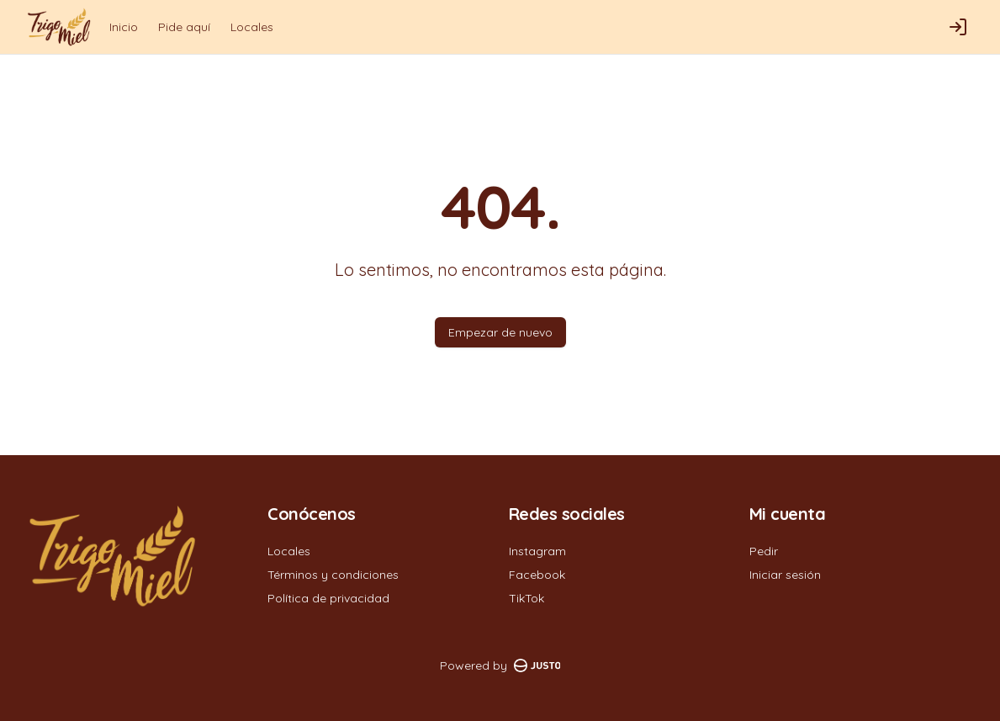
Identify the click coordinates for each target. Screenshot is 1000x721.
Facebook (537, 574)
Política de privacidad (328, 598)
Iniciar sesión (785, 574)
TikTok (526, 598)
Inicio (123, 26)
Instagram (537, 551)
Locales (251, 26)
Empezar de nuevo (500, 332)
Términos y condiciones (333, 574)
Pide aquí (184, 26)
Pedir (763, 551)
